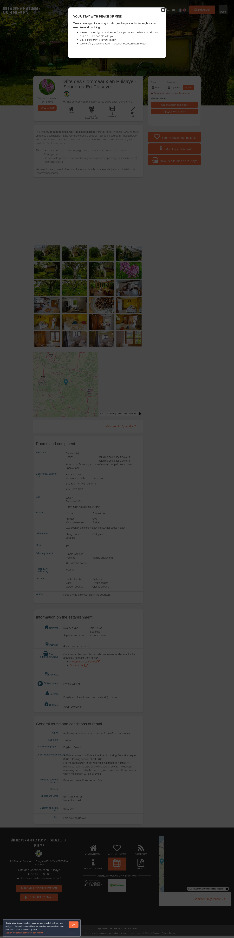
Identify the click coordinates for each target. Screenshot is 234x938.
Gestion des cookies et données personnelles (25, 932)
